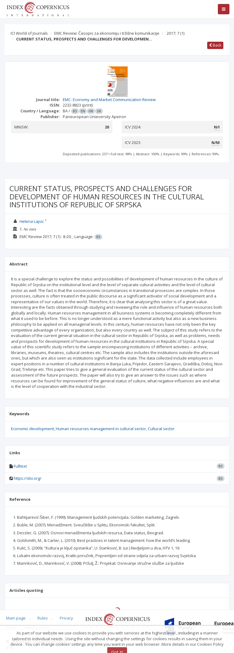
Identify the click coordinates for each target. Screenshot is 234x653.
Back (215, 45)
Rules (42, 618)
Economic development (32, 428)
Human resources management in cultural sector (101, 428)
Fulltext (20, 466)
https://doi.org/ (27, 478)
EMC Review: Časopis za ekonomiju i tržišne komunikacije (106, 33)
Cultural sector (161, 428)
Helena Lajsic (32, 221)
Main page (16, 618)
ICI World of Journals (29, 33)
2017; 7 (175, 33)
